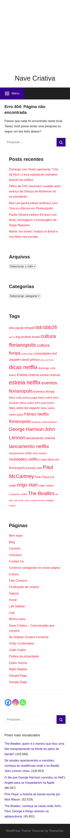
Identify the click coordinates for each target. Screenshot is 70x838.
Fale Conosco (18, 580)
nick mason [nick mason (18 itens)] (40, 453)
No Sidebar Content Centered (28, 637)
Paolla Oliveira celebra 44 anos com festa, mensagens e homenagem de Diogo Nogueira (33, 220)
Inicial (13, 599)
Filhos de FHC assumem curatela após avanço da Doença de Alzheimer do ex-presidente (35, 191)
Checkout (15, 555)
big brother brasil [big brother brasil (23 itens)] (28, 337)
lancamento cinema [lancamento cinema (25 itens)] (40, 438)
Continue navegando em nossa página (34, 567)
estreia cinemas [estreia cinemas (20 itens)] (50, 375)
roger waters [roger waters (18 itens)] (46, 485)
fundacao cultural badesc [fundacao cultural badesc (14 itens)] (44, 422)
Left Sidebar (17, 606)
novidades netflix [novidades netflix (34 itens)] (23, 459)
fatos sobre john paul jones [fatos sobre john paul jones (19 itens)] (37, 402)
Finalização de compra (24, 587)
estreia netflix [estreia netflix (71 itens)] (25, 383)
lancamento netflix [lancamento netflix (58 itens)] (29, 446)
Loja (12, 612)
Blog (12, 542)
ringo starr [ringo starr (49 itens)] (27, 484)
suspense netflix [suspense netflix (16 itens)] (18, 494)
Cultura (14, 574)
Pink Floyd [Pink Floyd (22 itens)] (42, 477)
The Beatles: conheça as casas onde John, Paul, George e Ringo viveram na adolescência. (33, 811)
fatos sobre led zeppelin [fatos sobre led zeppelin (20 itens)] (24, 408)
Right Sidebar (18, 669)
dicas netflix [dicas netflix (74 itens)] (23, 367)
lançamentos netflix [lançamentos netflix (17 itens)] (20, 453)
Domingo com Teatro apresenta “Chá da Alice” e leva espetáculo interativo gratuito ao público (33, 174)
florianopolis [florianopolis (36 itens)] (20, 421)
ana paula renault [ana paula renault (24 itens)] (22, 328)
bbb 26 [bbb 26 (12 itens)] (12, 337)
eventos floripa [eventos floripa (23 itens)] (44, 391)
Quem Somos (18, 662)
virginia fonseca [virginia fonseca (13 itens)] (38, 500)
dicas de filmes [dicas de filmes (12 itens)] (47, 360)
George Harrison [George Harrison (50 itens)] (26, 429)
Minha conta (17, 619)
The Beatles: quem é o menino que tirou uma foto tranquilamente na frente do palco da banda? (34, 749)
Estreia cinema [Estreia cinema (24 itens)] (28, 375)
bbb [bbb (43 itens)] (39, 327)
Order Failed (17, 650)
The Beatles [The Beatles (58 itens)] (41, 493)
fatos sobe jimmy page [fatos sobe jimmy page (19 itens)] (23, 397)
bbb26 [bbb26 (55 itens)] (50, 327)
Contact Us (16, 561)
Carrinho (14, 548)
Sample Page (18, 675)
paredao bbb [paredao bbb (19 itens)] (34, 467)
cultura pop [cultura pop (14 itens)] (27, 353)
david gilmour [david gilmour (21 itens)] (31, 359)
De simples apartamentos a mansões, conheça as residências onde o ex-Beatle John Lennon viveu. (31, 766)
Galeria (14, 593)
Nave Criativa (35, 78)
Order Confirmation (21, 643)
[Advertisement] (35, 35)
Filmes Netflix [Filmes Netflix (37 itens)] (36, 414)
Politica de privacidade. (24, 656)
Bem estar (16, 535)
